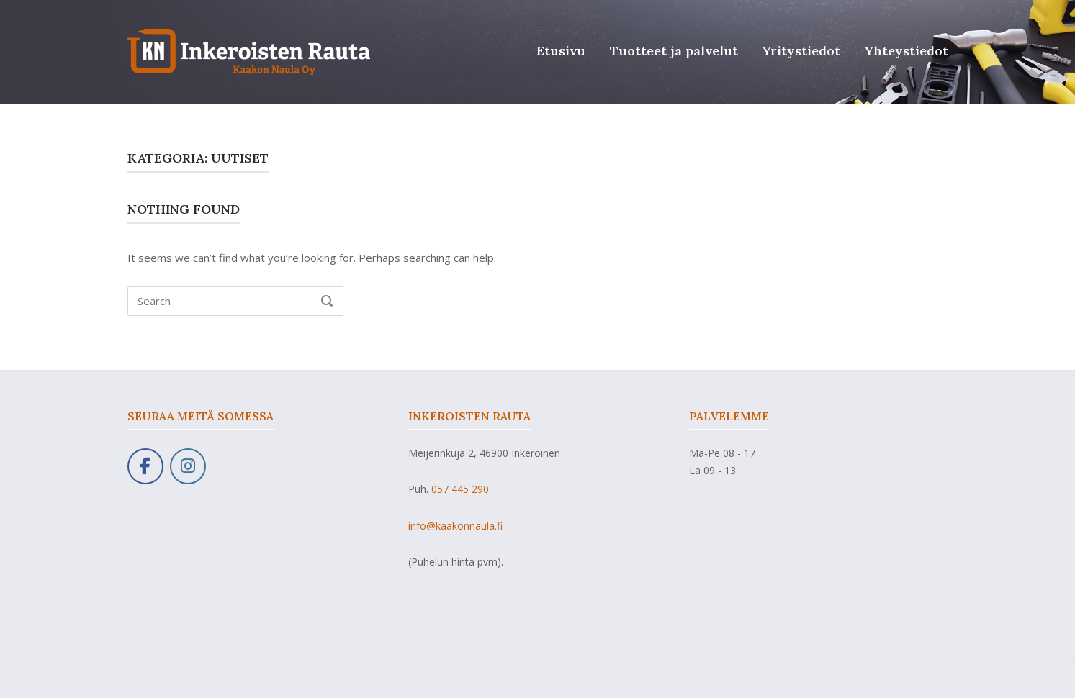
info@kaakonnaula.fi (455, 525)
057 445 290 (460, 489)
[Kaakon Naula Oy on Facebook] (145, 466)
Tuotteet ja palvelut (674, 50)
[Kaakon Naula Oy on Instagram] (188, 466)
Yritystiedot (801, 50)
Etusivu (560, 50)
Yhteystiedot (906, 50)
